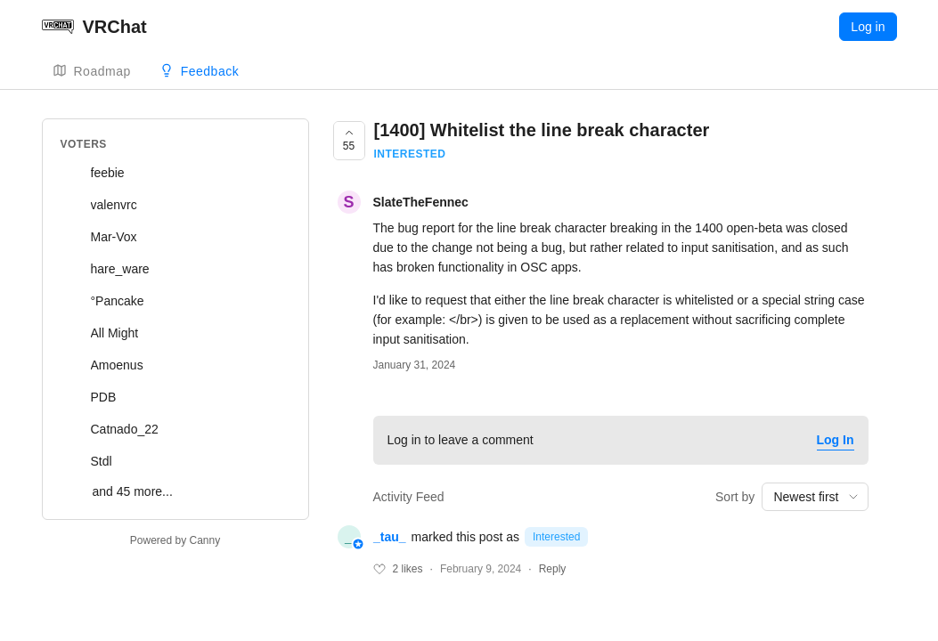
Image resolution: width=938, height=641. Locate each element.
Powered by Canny (175, 540)
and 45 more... (133, 491)
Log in (868, 27)
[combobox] (815, 497)
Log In (835, 440)
